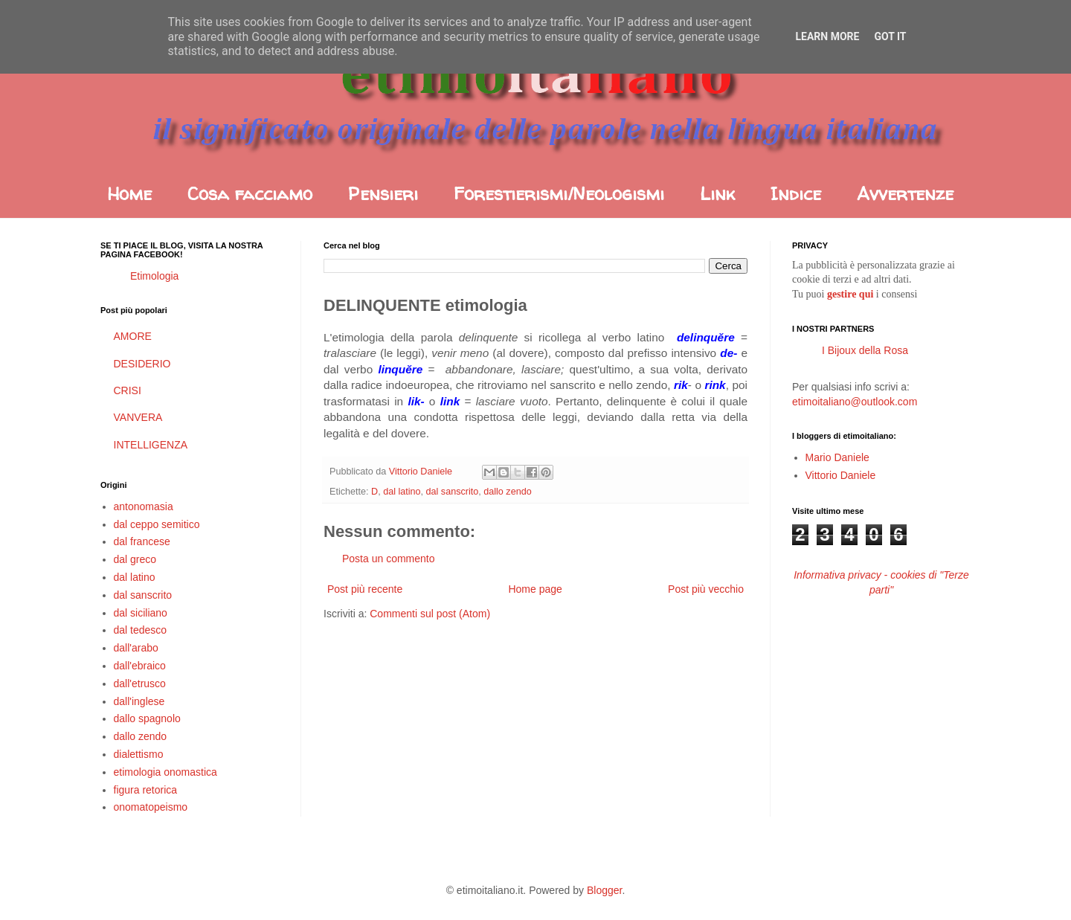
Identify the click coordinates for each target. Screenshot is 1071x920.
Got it (890, 36)
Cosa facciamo (249, 193)
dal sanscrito (452, 491)
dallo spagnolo (147, 718)
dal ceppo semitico (157, 524)
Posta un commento (388, 558)
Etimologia (154, 276)
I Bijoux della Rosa (865, 350)
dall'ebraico (140, 666)
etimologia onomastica (165, 772)
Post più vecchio (706, 589)
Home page (535, 589)
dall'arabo (136, 648)
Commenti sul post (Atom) (430, 614)
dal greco (135, 559)
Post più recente (364, 589)
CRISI (127, 390)
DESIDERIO (142, 364)
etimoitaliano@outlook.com (854, 402)
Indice (796, 193)
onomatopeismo (151, 807)
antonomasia (143, 506)
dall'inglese (139, 701)
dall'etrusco (140, 683)
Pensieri (383, 193)
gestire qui (850, 294)
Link (717, 193)
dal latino (401, 491)
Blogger (604, 890)
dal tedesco (140, 630)
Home (129, 193)
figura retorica (146, 790)
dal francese (142, 541)
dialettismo (139, 754)
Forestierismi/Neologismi (559, 193)
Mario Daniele (837, 457)
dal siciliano (140, 613)
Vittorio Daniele (840, 475)
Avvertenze (905, 193)
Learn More (827, 36)
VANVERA (138, 417)
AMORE (133, 336)
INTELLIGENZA (151, 445)
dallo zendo (507, 491)
